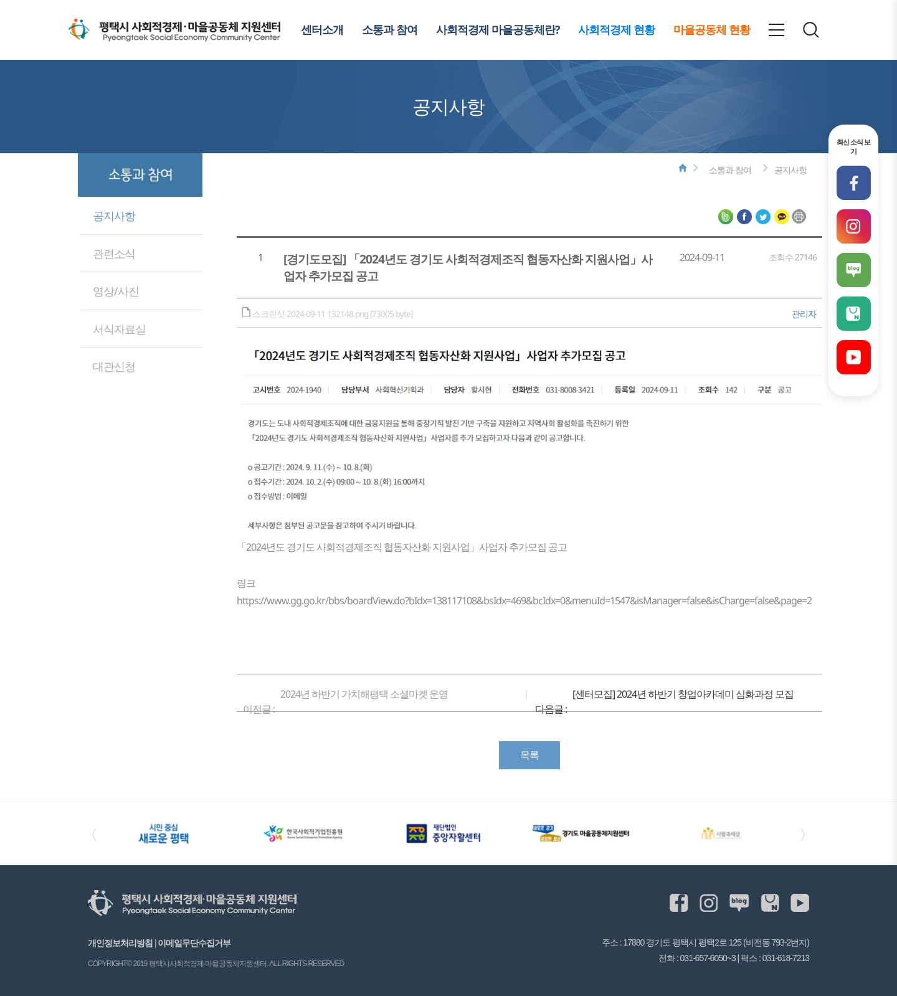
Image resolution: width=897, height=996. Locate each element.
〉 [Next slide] (806, 833)
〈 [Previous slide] (90, 833)
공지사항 (114, 215)
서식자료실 (119, 328)
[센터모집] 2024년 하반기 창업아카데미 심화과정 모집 (683, 694)
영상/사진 (116, 290)
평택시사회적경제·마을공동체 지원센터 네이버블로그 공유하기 (725, 217)
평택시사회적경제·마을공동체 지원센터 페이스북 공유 (744, 217)
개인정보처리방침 (120, 943)
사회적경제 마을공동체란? (497, 29)
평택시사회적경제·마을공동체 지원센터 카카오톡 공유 (781, 217)
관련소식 (114, 253)
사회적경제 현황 (616, 29)
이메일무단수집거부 (194, 943)
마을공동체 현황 (711, 29)
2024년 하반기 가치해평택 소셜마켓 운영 (364, 694)
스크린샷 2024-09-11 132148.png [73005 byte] (333, 314)
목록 (529, 755)
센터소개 (322, 29)
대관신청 (114, 366)
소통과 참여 (389, 29)
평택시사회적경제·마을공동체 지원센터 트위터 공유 (763, 217)
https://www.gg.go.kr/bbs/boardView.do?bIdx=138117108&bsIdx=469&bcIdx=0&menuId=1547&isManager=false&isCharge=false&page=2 (524, 600)
